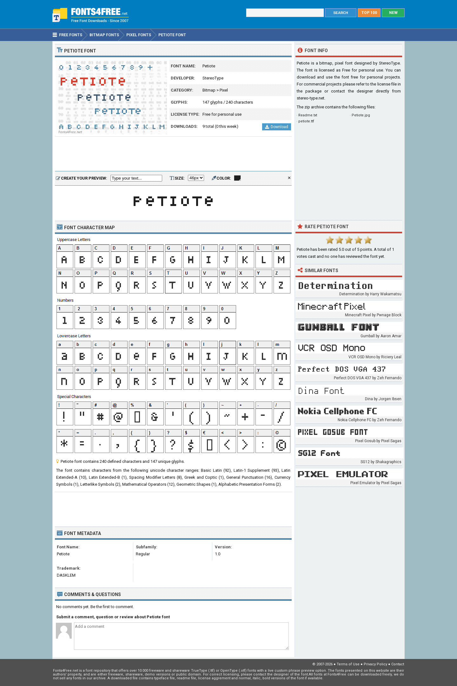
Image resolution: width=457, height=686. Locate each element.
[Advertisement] (173, 154)
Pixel (224, 90)
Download (276, 127)
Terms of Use (348, 664)
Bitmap (208, 90)
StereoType (212, 78)
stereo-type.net (310, 98)
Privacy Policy (375, 664)
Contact (397, 664)
